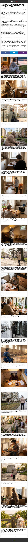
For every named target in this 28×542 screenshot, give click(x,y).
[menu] (27, 1)
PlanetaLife (14, 540)
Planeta (14, 1)
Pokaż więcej (14, 536)
